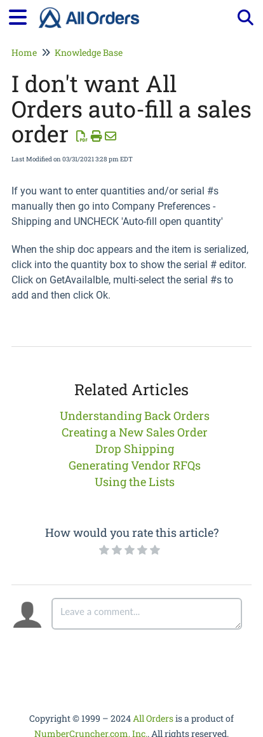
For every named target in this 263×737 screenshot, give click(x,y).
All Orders (153, 718)
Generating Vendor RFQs (135, 465)
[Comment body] (146, 614)
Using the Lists (135, 481)
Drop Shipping (134, 448)
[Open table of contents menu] (22, 15)
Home (24, 52)
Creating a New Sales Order (135, 432)
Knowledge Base (89, 52)
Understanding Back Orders (135, 415)
